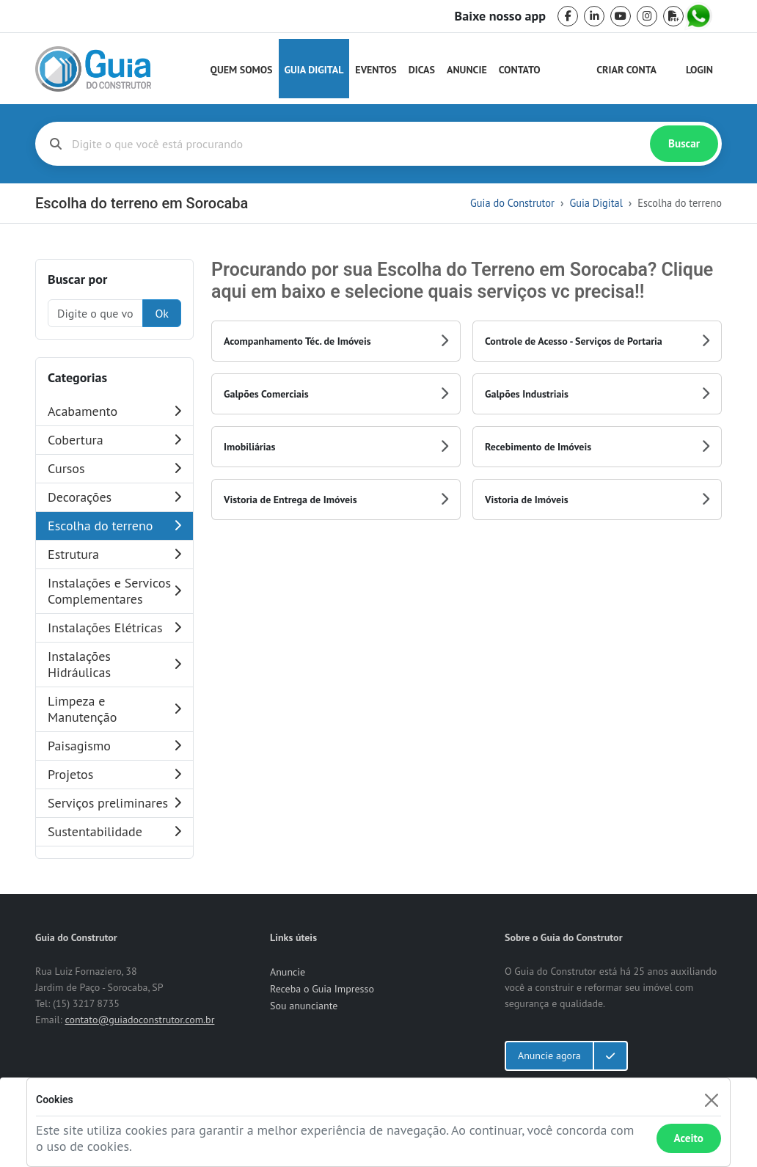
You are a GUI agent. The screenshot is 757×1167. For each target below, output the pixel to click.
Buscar (684, 143)
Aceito (688, 1138)
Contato (520, 69)
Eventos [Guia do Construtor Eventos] (375, 69)
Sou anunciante (303, 1005)
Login (699, 69)
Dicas (422, 69)
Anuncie (467, 69)
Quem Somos (242, 69)
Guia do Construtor (512, 203)
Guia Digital (314, 69)
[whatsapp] (700, 16)
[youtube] (620, 16)
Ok (162, 313)
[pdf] (673, 16)
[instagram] (647, 16)
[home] (93, 69)
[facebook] (567, 16)
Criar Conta (626, 69)
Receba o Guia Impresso (322, 988)
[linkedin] (594, 16)
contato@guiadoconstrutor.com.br (139, 1019)
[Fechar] (711, 1100)
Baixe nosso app (500, 16)
